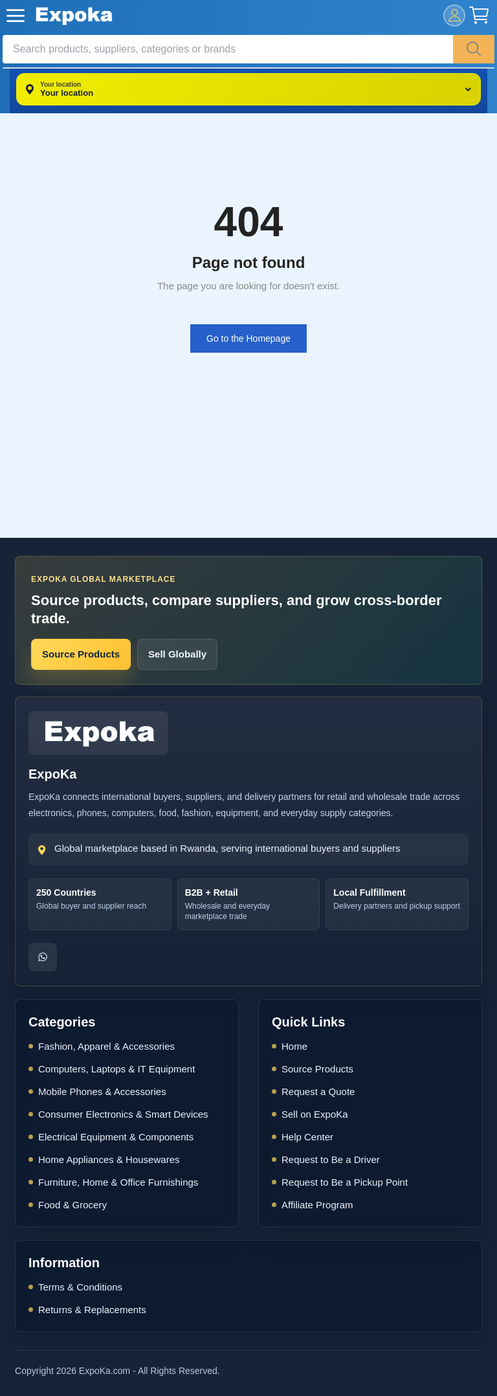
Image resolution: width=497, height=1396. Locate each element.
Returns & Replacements (92, 1309)
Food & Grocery (72, 1204)
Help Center (307, 1136)
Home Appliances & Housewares (108, 1159)
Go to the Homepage (248, 338)
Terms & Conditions (80, 1286)
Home (294, 1046)
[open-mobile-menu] (15, 15)
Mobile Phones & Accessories (102, 1091)
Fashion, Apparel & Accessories (106, 1046)
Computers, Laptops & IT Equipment (116, 1068)
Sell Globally (177, 653)
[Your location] (248, 89)
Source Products (81, 653)
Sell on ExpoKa (315, 1114)
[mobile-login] (454, 16)
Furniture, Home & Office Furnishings (118, 1182)
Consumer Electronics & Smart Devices (123, 1114)
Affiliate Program (317, 1204)
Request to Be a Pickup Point (345, 1182)
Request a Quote (318, 1091)
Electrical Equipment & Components (115, 1136)
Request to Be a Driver (331, 1159)
